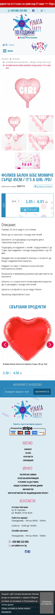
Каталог (28, 449)
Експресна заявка (28, 474)
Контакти (28, 456)
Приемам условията (47, 603)
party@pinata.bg (19, 545)
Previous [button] (5, 344)
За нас (28, 452)
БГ (42, 10)
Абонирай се (42, 392)
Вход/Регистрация (28, 37)
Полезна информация (28, 478)
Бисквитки (28, 489)
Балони (15, 59)
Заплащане (28, 460)
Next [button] (50, 344)
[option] (27, 344)
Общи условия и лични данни (28, 485)
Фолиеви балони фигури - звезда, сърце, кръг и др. (28, 62)
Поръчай (32, 210)
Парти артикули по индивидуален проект (28, 493)
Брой (16, 201)
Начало (4, 59)
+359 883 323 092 (20, 541)
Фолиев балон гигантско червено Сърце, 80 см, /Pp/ (25, 364)
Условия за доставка (28, 481)
